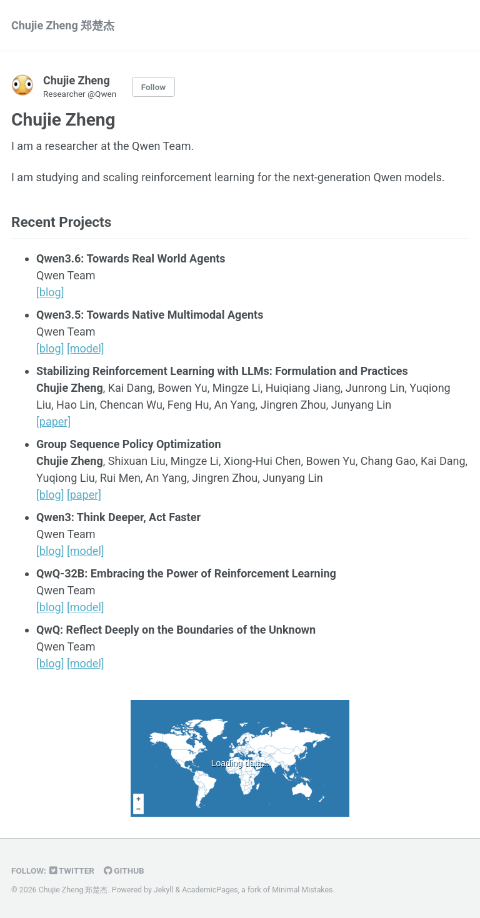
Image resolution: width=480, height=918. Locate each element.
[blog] (50, 292)
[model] (85, 348)
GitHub (124, 871)
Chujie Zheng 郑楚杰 (62, 25)
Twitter (71, 871)
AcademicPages (210, 890)
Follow (153, 87)
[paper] (53, 421)
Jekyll (164, 890)
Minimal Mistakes (302, 890)
